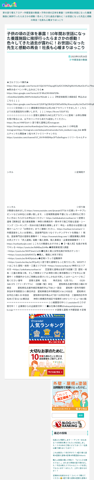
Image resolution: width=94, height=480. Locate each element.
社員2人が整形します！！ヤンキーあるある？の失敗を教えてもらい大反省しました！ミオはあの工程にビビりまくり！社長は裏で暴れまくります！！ (70, 444)
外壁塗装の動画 (79, 59)
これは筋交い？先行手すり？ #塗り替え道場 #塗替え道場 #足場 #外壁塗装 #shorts (70, 454)
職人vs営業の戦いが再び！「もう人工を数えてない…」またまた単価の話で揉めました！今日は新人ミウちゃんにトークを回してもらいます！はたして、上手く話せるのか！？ (70, 465)
